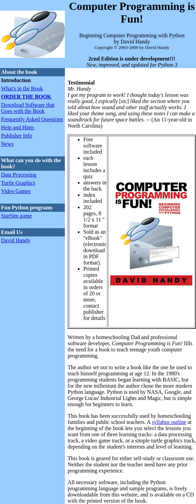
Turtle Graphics (18, 183)
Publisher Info (16, 136)
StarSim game (16, 216)
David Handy (15, 240)
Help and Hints (17, 127)
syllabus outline (169, 422)
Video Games (16, 191)
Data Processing (19, 175)
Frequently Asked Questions (32, 119)
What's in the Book (22, 88)
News (7, 144)
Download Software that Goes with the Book (27, 108)
